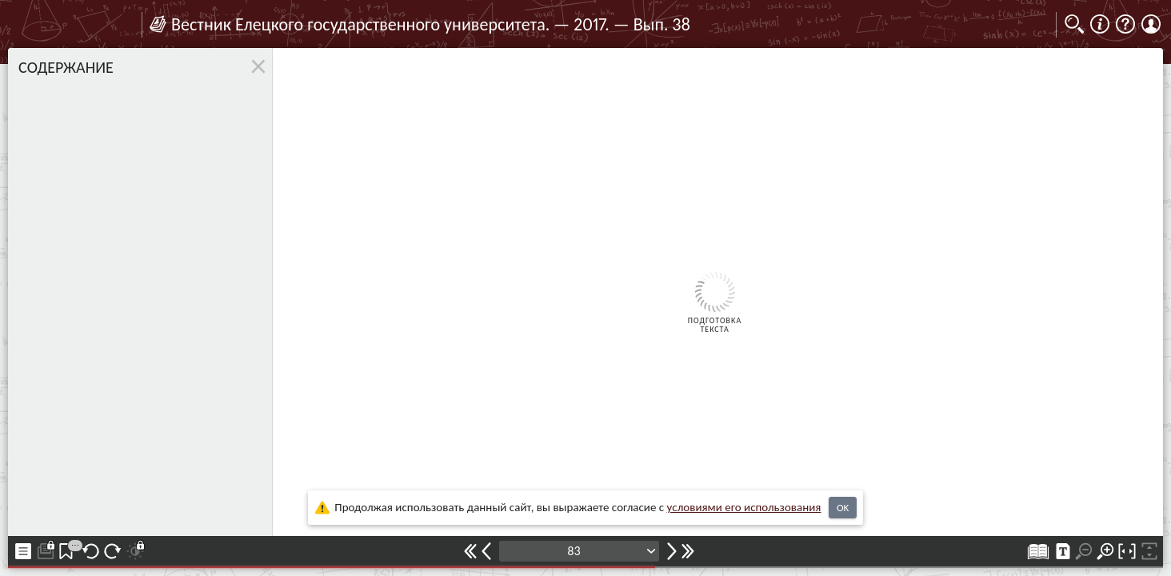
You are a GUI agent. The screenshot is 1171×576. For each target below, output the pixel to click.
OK (843, 508)
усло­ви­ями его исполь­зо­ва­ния (744, 507)
